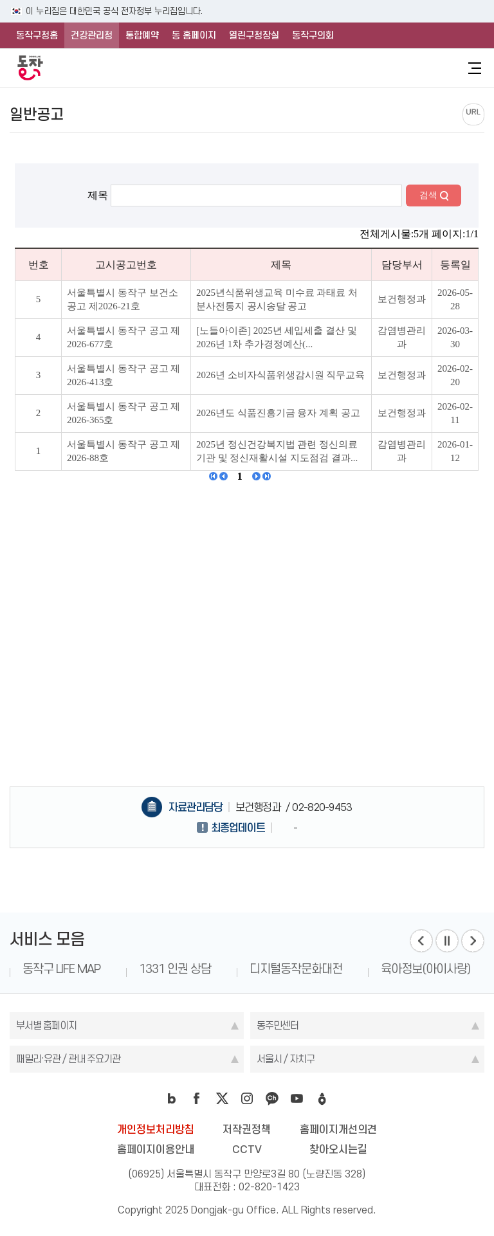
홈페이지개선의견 (338, 1129)
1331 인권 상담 (175, 968)
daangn (322, 1098)
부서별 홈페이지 (46, 1025)
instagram (247, 1098)
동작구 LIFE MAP (61, 968)
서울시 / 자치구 (286, 1059)
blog (172, 1098)
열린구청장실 (254, 35)
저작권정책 (247, 1129)
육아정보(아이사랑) (425, 968)
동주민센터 (277, 1025)
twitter (222, 1098)
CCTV (247, 1149)
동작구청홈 (37, 35)
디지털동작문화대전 (296, 968)
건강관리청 (92, 35)
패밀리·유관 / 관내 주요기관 (68, 1059)
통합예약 (142, 35)
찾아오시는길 (338, 1149)
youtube (297, 1098)
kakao (272, 1098)
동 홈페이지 (194, 35)
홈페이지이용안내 (155, 1149)
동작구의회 (313, 35)
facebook (197, 1098)
